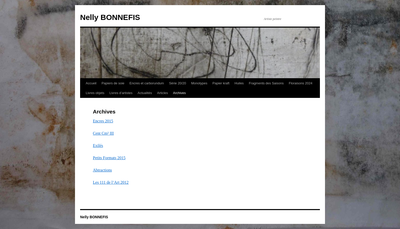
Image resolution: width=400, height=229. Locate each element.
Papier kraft (220, 83)
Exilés (98, 145)
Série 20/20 (177, 83)
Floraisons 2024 (300, 83)
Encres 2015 (103, 121)
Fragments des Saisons (266, 83)
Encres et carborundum (147, 83)
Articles (162, 93)
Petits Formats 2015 (109, 158)
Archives (179, 93)
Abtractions (102, 170)
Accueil (91, 83)
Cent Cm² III (103, 133)
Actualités (145, 93)
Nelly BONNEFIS (110, 17)
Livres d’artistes (120, 93)
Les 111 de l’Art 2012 (111, 182)
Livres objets (95, 93)
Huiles (239, 83)
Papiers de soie (113, 83)
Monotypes (199, 83)
